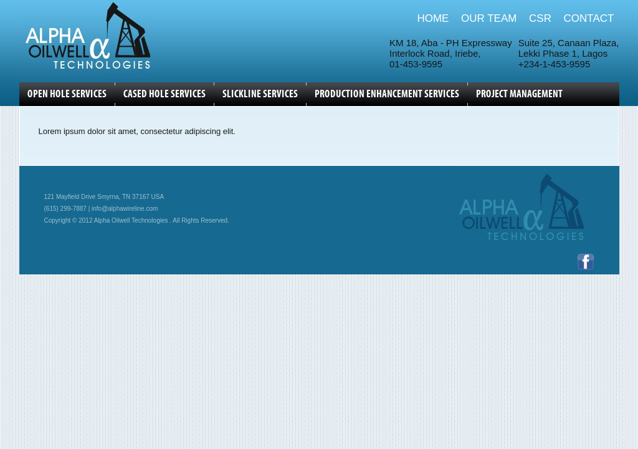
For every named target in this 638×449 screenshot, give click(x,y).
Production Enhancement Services (387, 94)
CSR (540, 18)
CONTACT (589, 18)
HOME (433, 18)
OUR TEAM (489, 18)
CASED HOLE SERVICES (164, 94)
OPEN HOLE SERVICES (67, 94)
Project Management (519, 94)
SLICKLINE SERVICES (260, 94)
